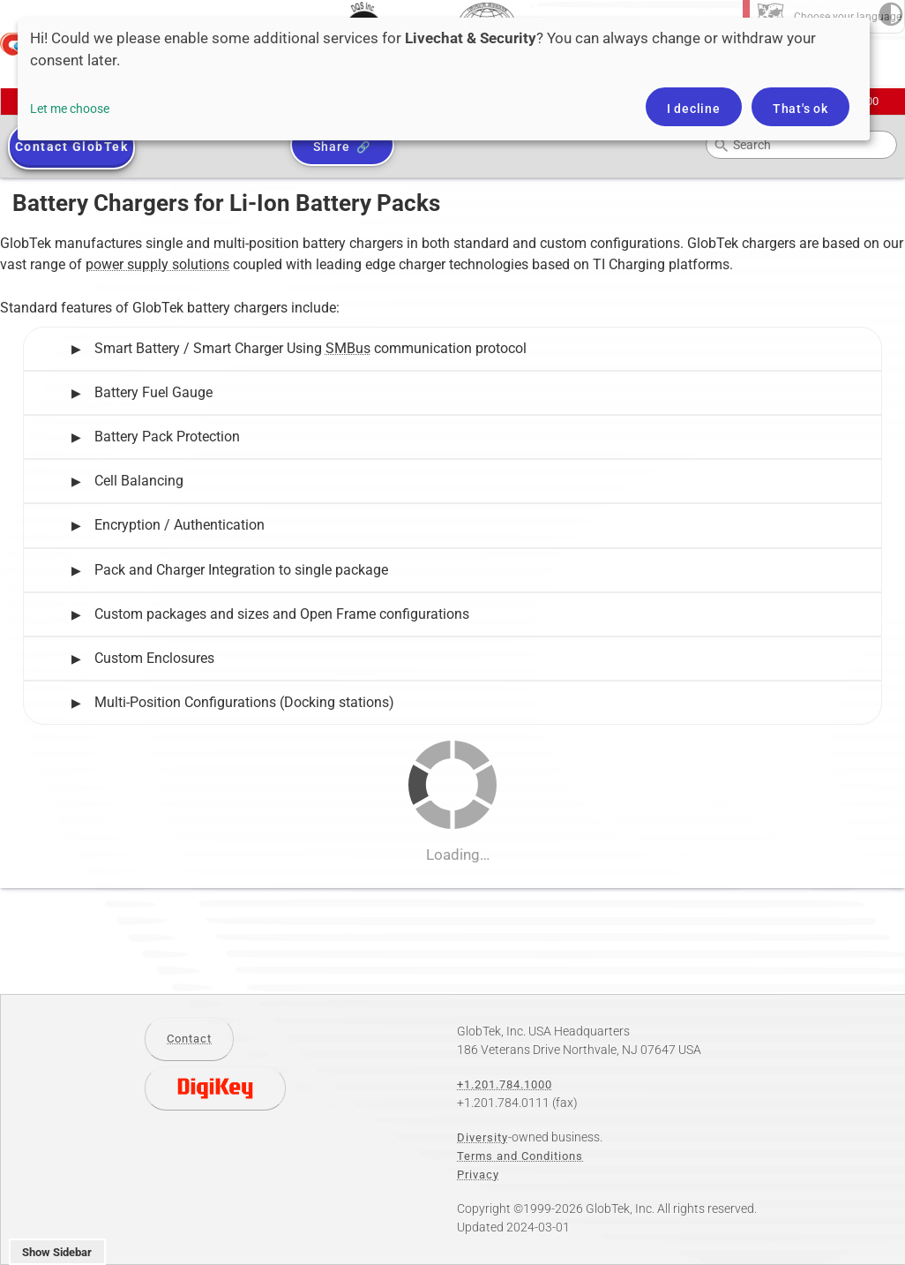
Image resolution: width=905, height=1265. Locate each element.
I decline (694, 109)
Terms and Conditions (520, 1156)
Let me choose (69, 109)
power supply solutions (157, 264)
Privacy (478, 1174)
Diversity (482, 1137)
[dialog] (444, 79)
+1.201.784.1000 (504, 1084)
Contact (189, 1038)
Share (331, 146)
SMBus (347, 348)
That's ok (800, 109)
